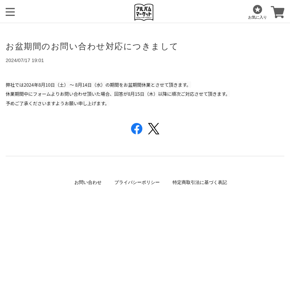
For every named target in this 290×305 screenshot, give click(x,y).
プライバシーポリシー (137, 182)
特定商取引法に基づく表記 (200, 182)
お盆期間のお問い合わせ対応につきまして (92, 46)
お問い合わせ (88, 182)
